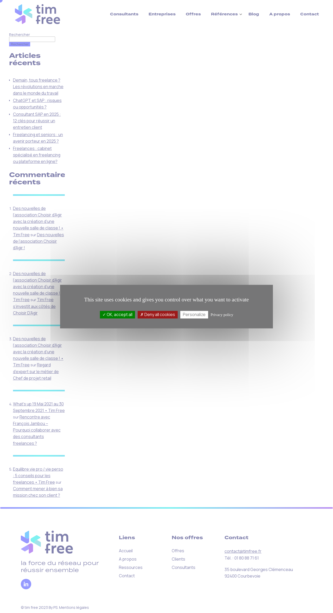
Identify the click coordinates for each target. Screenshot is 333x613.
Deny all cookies (157, 314)
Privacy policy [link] (221, 315)
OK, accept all (117, 314)
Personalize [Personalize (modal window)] (194, 314)
